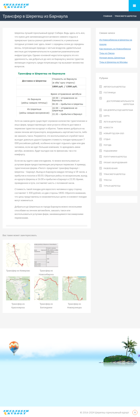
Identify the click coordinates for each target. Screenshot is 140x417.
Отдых (107, 139)
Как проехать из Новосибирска (115, 48)
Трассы (107, 180)
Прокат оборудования (115, 162)
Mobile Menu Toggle (134, 5)
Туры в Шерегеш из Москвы (113, 62)
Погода (107, 145)
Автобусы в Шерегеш (114, 87)
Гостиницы (110, 92)
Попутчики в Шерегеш (115, 157)
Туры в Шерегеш (112, 186)
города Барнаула (52, 206)
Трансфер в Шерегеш (126, 16)
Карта (106, 116)
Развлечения (110, 168)
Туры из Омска (106, 53)
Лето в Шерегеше (112, 122)
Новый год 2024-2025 (114, 133)
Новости (108, 127)
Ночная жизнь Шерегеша (112, 57)
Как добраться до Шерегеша (118, 110)
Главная (107, 16)
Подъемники (110, 151)
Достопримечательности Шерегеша (120, 102)
